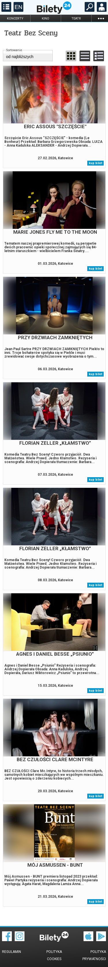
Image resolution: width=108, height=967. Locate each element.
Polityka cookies (54, 955)
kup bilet (95, 163)
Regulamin (11, 952)
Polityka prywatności (94, 955)
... (100, 18)
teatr (76, 18)
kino (45, 18)
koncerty (15, 18)
